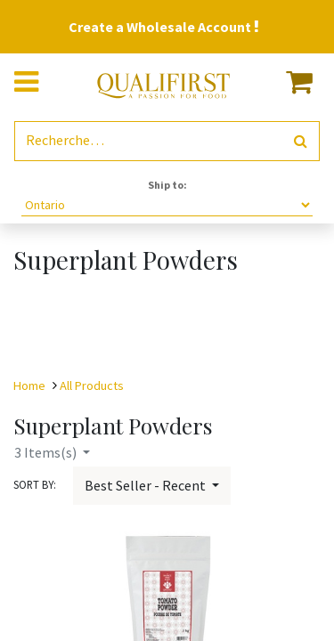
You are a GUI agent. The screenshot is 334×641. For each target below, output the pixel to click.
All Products (92, 385)
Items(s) (46, 452)
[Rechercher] (300, 141)
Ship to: (167, 184)
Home (29, 385)
